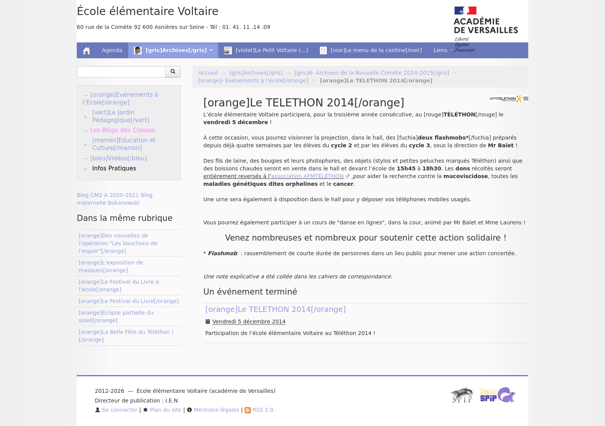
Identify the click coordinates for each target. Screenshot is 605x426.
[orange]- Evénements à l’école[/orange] (253, 80)
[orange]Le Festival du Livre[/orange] (129, 301)
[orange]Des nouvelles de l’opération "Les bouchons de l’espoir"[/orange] (118, 243)
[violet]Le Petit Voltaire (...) (266, 50)
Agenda (112, 50)
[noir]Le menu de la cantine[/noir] (371, 50)
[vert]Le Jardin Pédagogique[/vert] (120, 116)
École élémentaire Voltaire (147, 11)
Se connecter (116, 410)
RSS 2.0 (259, 410)
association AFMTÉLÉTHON (307, 176)
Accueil (208, 73)
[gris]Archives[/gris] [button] (173, 50)
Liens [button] (443, 50)
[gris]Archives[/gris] (256, 73)
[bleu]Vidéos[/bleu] (118, 158)
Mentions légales (213, 410)
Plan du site (162, 410)
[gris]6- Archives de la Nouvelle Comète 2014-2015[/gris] (371, 73)
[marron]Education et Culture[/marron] (124, 144)
